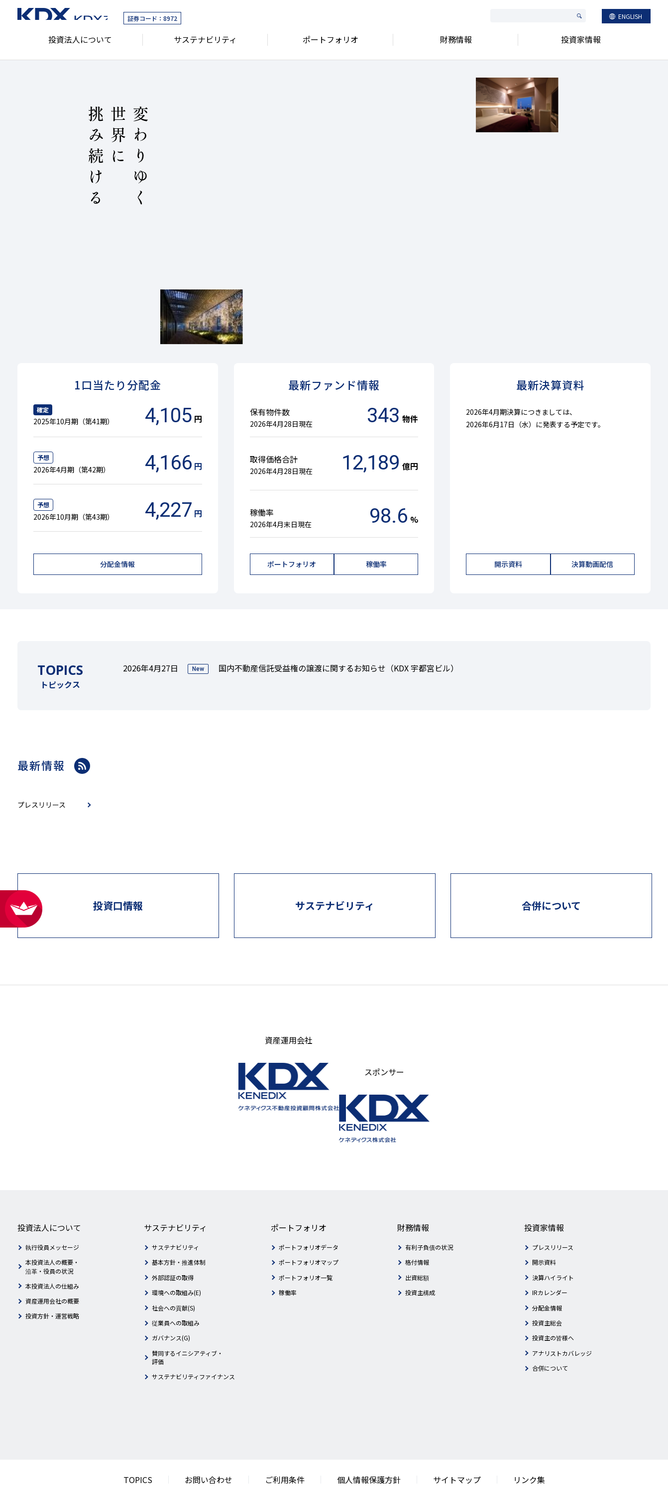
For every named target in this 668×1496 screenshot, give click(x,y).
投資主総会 (547, 1288)
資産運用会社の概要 (52, 1266)
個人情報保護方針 (364, 1444)
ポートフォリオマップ (308, 1228)
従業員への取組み (176, 1288)
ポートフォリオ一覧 (306, 1243)
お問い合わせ (227, 1444)
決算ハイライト (553, 1243)
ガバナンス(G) (171, 1304)
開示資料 (544, 1228)
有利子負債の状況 (429, 1213)
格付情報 (417, 1228)
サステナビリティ (205, 44)
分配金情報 (547, 1273)
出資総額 (417, 1243)
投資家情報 (581, 44)
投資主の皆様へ (553, 1304)
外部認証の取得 (173, 1243)
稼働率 (288, 1258)
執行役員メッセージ (52, 1213)
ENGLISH (630, 18)
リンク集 (500, 1444)
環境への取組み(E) (176, 1258)
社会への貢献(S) (173, 1273)
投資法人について (80, 44)
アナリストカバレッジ (562, 1318)
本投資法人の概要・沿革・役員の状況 (52, 1232)
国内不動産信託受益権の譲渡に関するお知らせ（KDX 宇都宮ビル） (338, 665)
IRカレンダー (549, 1258)
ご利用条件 (293, 1444)
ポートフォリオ (330, 44)
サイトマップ (438, 1444)
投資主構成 (420, 1258)
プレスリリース (552, 1213)
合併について (550, 1333)
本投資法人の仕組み (52, 1251)
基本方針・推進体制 (179, 1228)
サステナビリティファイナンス (193, 1342)
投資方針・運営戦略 (52, 1282)
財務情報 (456, 44)
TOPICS (166, 1444)
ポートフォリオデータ (308, 1213)
